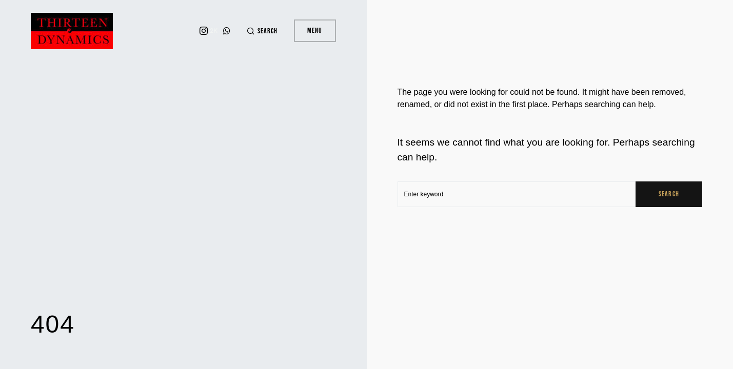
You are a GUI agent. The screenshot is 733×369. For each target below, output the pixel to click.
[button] (262, 31)
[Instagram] (208, 31)
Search (669, 194)
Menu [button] (314, 30)
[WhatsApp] (226, 31)
